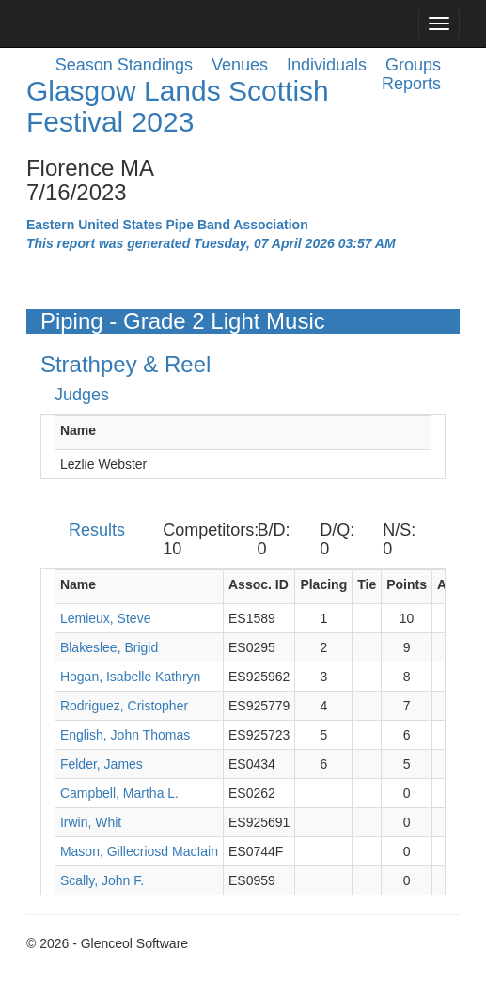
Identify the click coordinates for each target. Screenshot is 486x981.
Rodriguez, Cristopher (124, 705)
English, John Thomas (125, 734)
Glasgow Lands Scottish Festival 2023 (177, 106)
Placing (323, 584)
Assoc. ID (258, 584)
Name (78, 430)
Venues (240, 64)
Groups (413, 64)
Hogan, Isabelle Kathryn (130, 676)
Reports (411, 83)
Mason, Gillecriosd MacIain (139, 851)
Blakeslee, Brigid (109, 647)
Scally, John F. (102, 880)
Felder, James (101, 763)
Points (406, 584)
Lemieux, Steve (105, 618)
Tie (366, 584)
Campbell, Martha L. (119, 793)
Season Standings (124, 64)
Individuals (327, 64)
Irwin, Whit (90, 822)
